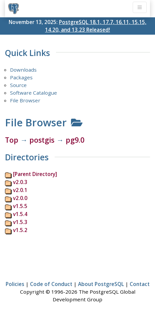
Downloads (23, 69)
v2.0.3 (20, 182)
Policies (15, 284)
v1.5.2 (20, 230)
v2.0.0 (20, 198)
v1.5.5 (20, 206)
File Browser (25, 100)
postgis (41, 140)
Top (11, 140)
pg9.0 (75, 140)
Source (18, 85)
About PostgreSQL (101, 284)
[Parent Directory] (35, 174)
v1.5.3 (20, 222)
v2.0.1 (20, 190)
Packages (21, 77)
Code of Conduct (51, 284)
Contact (140, 284)
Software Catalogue (33, 92)
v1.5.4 (20, 214)
